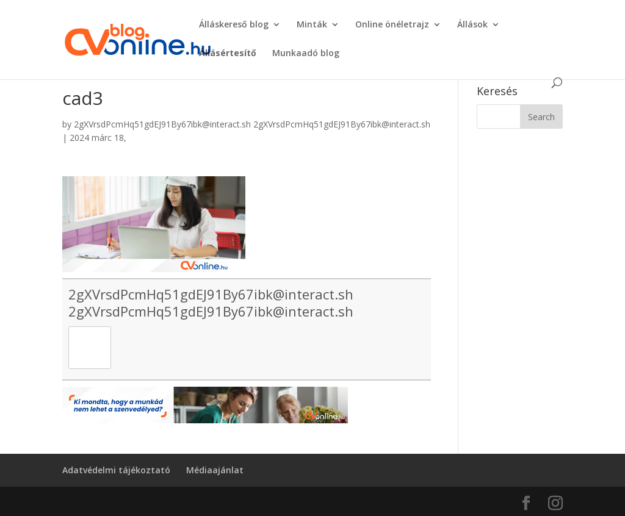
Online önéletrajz (392, 25)
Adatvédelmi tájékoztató (116, 470)
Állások (472, 25)
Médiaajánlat (215, 470)
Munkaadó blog (305, 54)
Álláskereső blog (234, 25)
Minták (312, 25)
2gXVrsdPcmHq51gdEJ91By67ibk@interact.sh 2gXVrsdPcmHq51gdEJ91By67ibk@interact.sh (252, 124)
